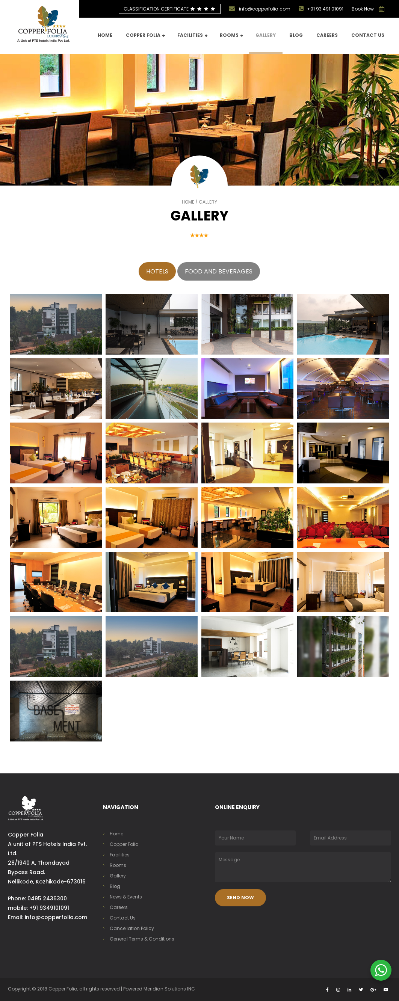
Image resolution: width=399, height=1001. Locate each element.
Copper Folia (145, 36)
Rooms (231, 36)
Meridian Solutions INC (169, 989)
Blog (296, 35)
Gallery (265, 35)
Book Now (363, 9)
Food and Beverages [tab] (218, 271)
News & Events (126, 897)
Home (105, 35)
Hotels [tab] (157, 271)
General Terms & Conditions (142, 939)
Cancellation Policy (132, 928)
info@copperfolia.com (259, 8)
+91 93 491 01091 (321, 8)
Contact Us (123, 918)
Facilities (192, 36)
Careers (327, 35)
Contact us (367, 35)
